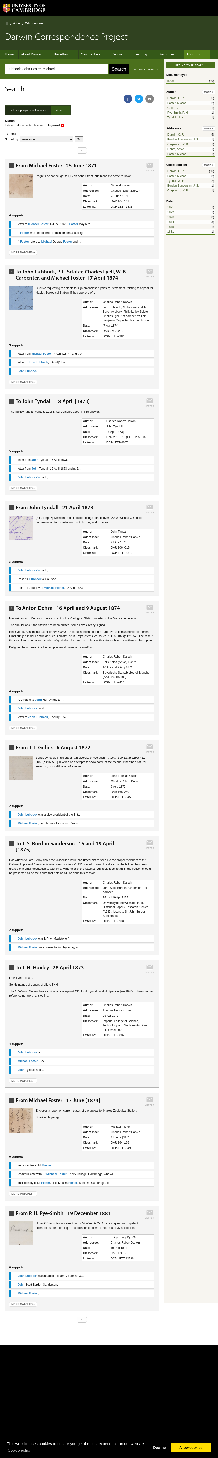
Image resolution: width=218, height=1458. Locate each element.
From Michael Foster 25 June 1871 (56, 165)
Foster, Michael (177, 103)
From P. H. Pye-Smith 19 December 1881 (63, 1213)
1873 (170, 217)
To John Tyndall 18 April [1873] (53, 401)
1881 (170, 231)
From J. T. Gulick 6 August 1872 (53, 747)
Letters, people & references (28, 110)
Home (7, 23)
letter (170, 81)
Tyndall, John (176, 117)
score (46, 139)
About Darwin (33, 54)
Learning (133, 54)
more (208, 92)
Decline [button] (159, 1448)
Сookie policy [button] (19, 1450)
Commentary (88, 54)
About (17, 23)
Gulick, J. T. (174, 108)
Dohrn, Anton (175, 149)
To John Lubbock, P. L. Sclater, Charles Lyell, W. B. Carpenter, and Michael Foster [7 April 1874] (71, 275)
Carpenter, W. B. (178, 144)
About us (181, 54)
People (112, 54)
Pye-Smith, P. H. (178, 112)
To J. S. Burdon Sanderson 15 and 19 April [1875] (65, 846)
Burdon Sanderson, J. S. (183, 139)
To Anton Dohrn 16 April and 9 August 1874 (68, 608)
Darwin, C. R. (176, 98)
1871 (170, 207)
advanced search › (146, 69)
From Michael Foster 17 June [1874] (58, 1100)
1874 (170, 222)
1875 (170, 226)
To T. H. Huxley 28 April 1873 (50, 968)
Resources (157, 54)
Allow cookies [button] (191, 1448)
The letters (61, 54)
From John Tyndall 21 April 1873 (54, 507)
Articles (60, 110)
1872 (170, 212)
